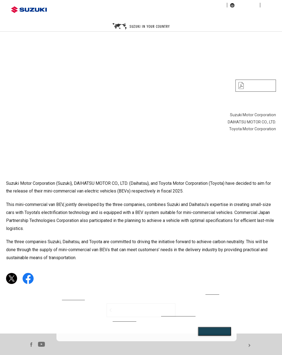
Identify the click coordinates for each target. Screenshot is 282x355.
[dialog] (146, 313)
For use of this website (266, 345)
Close (214, 331)
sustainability (212, 5)
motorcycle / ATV (161, 15)
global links (243, 5)
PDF (257, 85)
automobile (89, 15)
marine (235, 15)
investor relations (181, 5)
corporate (152, 5)
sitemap (270, 5)
